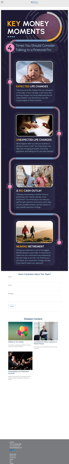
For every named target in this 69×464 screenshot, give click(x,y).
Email (9, 285)
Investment (13, 457)
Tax (11, 461)
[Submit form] (11, 306)
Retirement (13, 456)
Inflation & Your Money (16, 342)
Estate (11, 459)
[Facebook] (11, 450)
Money (11, 463)
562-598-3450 (17, 444)
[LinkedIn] (13, 450)
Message (10, 293)
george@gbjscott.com (16, 447)
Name (10, 276)
